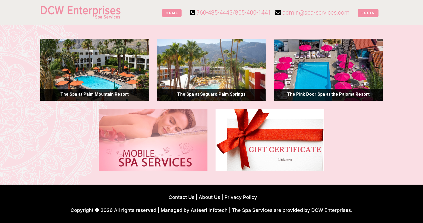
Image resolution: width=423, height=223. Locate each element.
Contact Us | (182, 197)
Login (368, 13)
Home (172, 13)
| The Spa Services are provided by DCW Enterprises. (290, 210)
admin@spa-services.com (316, 12)
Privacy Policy (240, 197)
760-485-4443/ (215, 12)
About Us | (211, 197)
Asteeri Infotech (209, 210)
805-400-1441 (253, 12)
